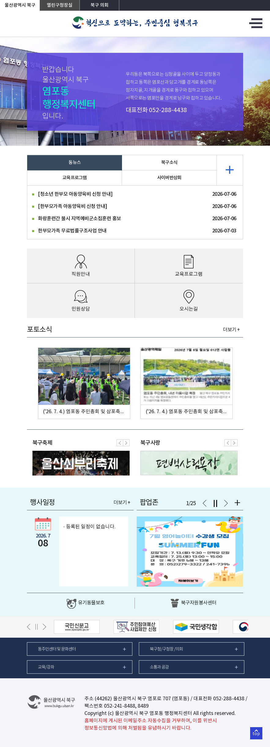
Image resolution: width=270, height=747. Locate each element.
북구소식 (169, 162)
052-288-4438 (168, 110)
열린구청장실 (59, 5)
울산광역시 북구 (20, 5)
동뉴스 (74, 162)
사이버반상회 (169, 177)
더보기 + (231, 330)
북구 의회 (100, 5)
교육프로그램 (74, 177)
